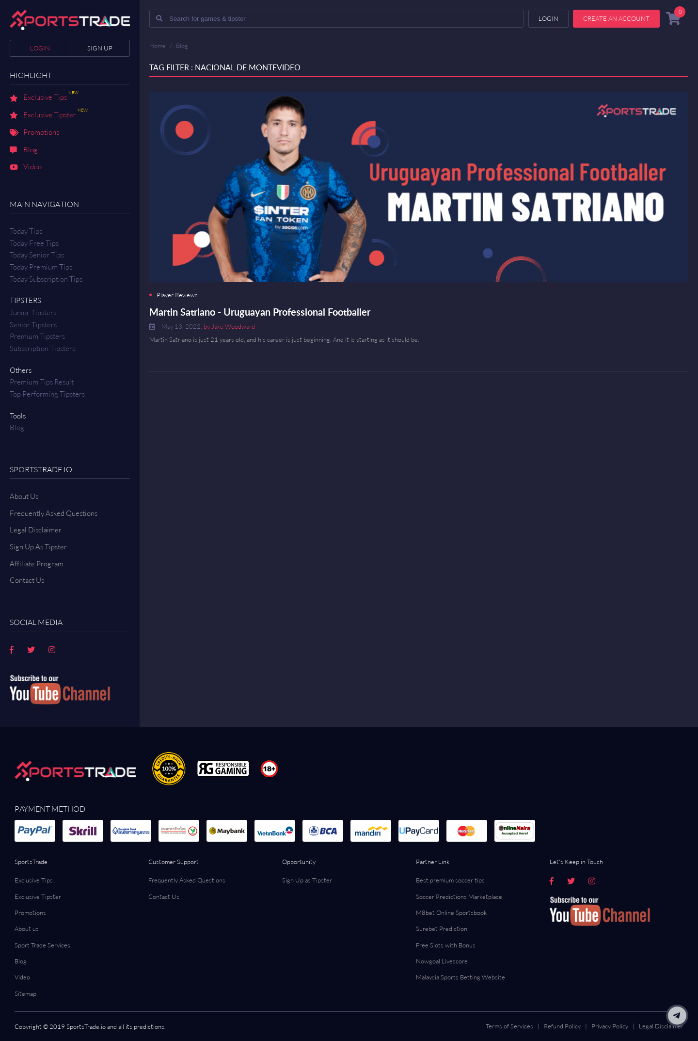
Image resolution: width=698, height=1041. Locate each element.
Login (40, 48)
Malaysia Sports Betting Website (460, 977)
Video (26, 167)
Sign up (99, 48)
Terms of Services (509, 1026)
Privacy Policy (609, 1026)
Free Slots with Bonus (446, 945)
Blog (24, 150)
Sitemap (25, 993)
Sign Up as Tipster (307, 880)
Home (157, 45)
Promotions (34, 133)
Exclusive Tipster (49, 115)
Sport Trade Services (42, 945)
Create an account (616, 18)
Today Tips (26, 231)
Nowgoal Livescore (442, 961)
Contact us (27, 580)
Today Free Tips (34, 243)
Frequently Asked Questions (53, 513)
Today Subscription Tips (46, 279)
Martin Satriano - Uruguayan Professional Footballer (259, 312)
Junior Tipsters (33, 312)
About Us (24, 496)
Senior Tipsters (33, 324)
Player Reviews (177, 295)
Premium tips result (42, 381)
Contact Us (163, 896)
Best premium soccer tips (450, 880)
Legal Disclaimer (36, 529)
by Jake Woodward (229, 326)
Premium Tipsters (37, 336)
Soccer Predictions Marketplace (459, 896)
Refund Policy (562, 1026)
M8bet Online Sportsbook (451, 912)
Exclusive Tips (44, 98)
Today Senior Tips (37, 254)
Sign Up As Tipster (38, 546)
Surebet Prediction (441, 928)
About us (27, 928)
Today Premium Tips (41, 267)
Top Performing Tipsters (47, 394)
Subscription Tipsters (42, 348)
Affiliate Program (36, 563)
